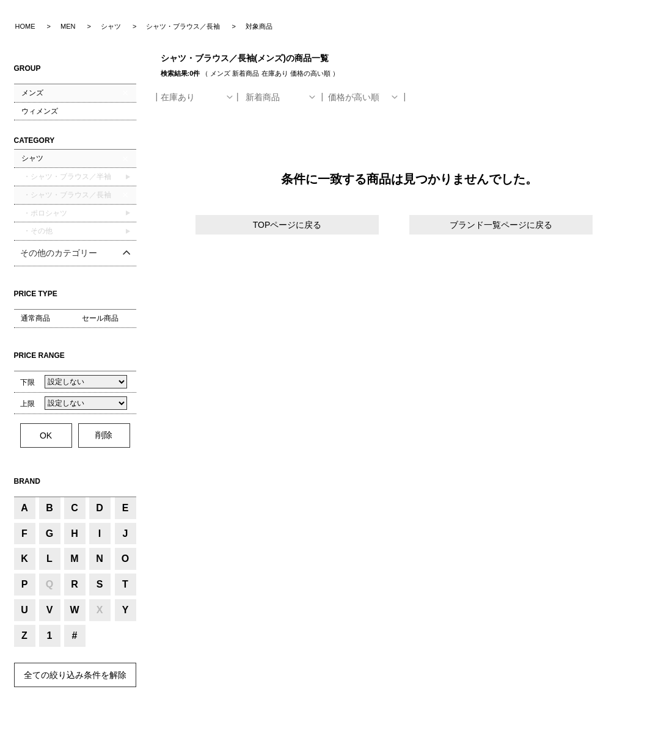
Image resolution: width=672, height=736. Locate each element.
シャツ (32, 158)
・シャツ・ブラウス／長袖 (66, 195)
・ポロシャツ (44, 213)
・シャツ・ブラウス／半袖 (66, 176)
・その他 (37, 231)
